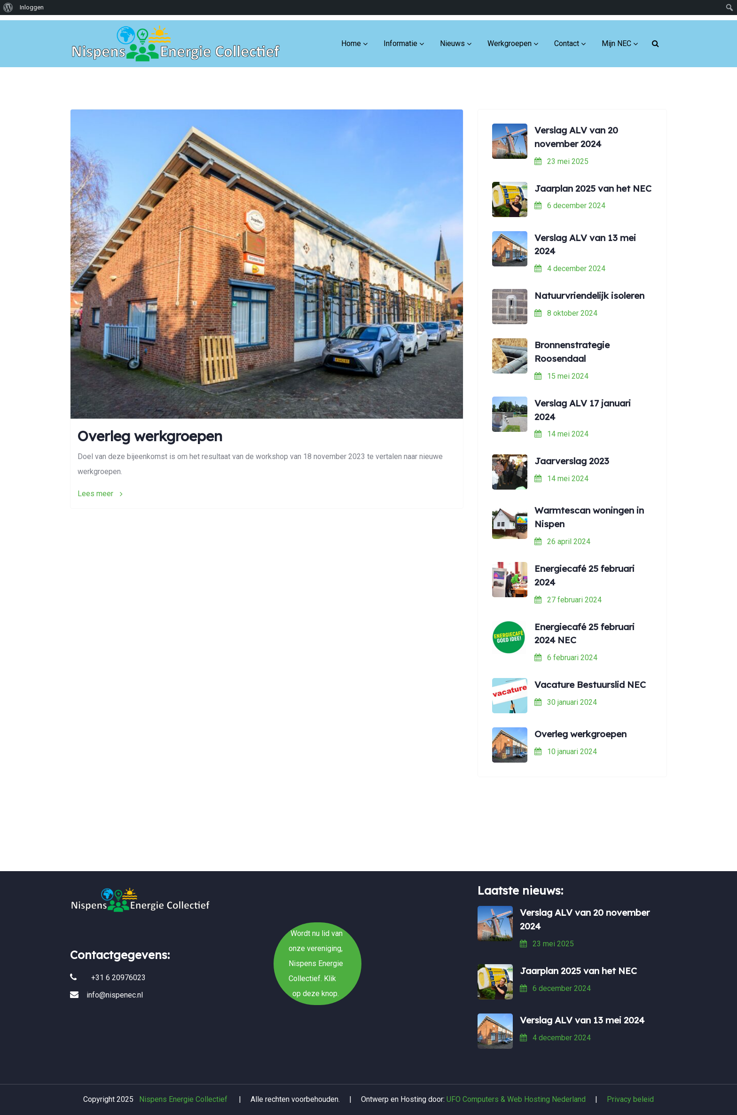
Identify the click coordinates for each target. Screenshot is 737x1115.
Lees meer (100, 493)
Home (351, 37)
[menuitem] (8, 7)
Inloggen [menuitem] (32, 7)
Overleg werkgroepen (150, 436)
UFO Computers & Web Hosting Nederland (516, 1099)
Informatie (400, 37)
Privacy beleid (630, 1099)
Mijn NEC (616, 37)
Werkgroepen (509, 37)
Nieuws (452, 37)
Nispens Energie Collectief (183, 1099)
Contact (566, 37)
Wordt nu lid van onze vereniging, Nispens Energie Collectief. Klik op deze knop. (368, 835)
